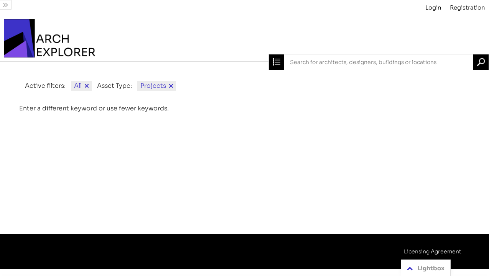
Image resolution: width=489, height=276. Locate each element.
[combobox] (378, 62)
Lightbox (424, 268)
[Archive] (244, 38)
